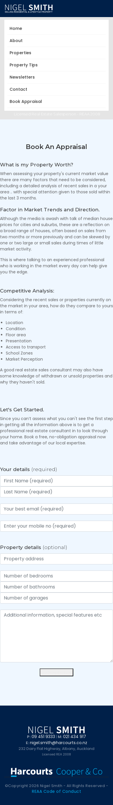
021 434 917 (74, 736)
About (17, 41)
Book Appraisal (26, 101)
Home (16, 28)
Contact (18, 89)
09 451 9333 (43, 736)
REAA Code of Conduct (56, 791)
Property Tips (25, 65)
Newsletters (23, 77)
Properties (22, 53)
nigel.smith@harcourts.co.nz (58, 743)
